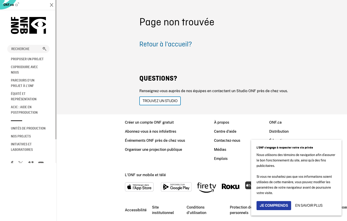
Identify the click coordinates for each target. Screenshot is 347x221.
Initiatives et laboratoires (22, 147)
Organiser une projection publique (100, 149)
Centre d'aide (172, 131)
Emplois (167, 158)
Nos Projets (21, 136)
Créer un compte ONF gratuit (95, 122)
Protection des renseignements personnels (202, 210)
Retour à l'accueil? (112, 44)
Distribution (225, 131)
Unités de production (28, 128)
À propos (168, 122)
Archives (223, 149)
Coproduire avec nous (24, 69)
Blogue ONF (226, 158)
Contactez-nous (174, 140)
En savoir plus (309, 205)
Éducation (224, 140)
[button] (44, 49)
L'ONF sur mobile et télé (91, 175)
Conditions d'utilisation (143, 210)
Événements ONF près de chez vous (101, 140)
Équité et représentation (23, 96)
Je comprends (274, 205)
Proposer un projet (27, 59)
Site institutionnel (110, 210)
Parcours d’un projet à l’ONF (22, 83)
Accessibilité (82, 210)
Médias (167, 149)
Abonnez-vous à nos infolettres (97, 131)
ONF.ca (11, 4)
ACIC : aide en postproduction (24, 110)
